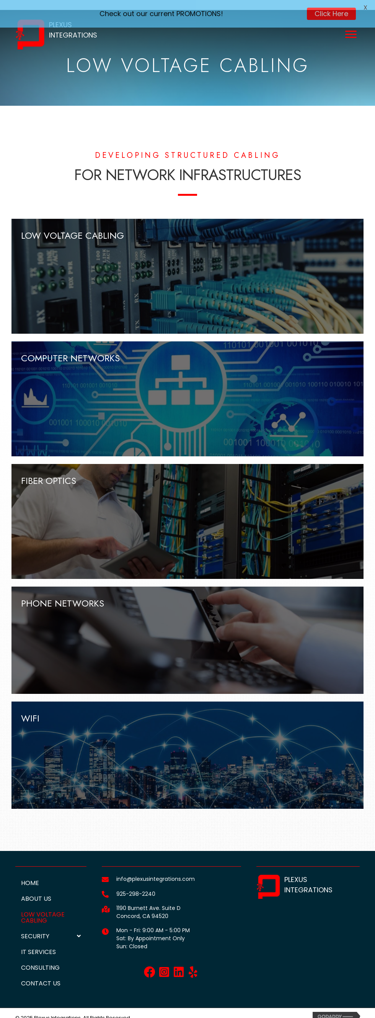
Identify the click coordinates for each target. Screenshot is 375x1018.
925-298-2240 (135, 885)
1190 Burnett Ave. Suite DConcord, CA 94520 (148, 903)
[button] (149, 963)
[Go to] (105, 922)
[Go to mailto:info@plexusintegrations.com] (105, 870)
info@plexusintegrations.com (155, 870)
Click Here (331, 13)
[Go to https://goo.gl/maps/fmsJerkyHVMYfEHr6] (105, 900)
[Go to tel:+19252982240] (105, 885)
